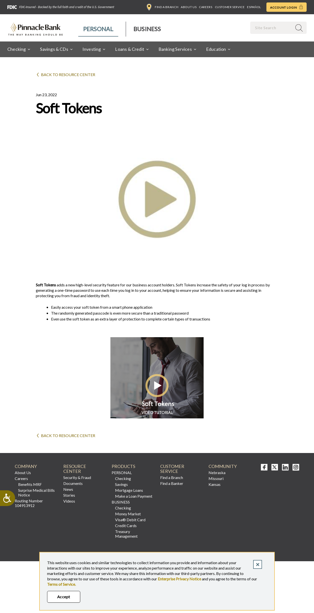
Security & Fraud (77, 477)
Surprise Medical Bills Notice (36, 492)
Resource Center (74, 469)
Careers (205, 7)
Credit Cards (126, 525)
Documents (73, 483)
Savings (121, 484)
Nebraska (217, 472)
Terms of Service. (61, 584)
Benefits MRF (30, 484)
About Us (188, 7)
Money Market (128, 513)
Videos (69, 501)
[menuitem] (98, 29)
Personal (98, 28)
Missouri (216, 478)
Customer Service (230, 7)
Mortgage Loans (129, 490)
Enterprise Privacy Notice (179, 578)
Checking (123, 478)
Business (147, 28)
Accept (63, 596)
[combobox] (271, 27)
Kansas (215, 484)
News (68, 489)
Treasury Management (126, 533)
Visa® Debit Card (130, 519)
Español (254, 7)
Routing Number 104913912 (29, 503)
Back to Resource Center (68, 74)
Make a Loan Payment (133, 496)
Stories (69, 495)
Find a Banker (171, 483)
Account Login (286, 7)
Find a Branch (162, 7)
